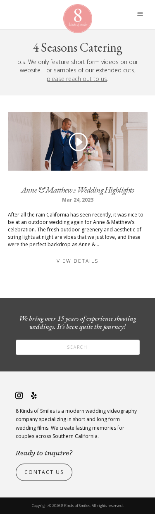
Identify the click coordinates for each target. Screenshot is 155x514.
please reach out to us (77, 79)
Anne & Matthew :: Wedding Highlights (77, 189)
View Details (77, 260)
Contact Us (44, 472)
